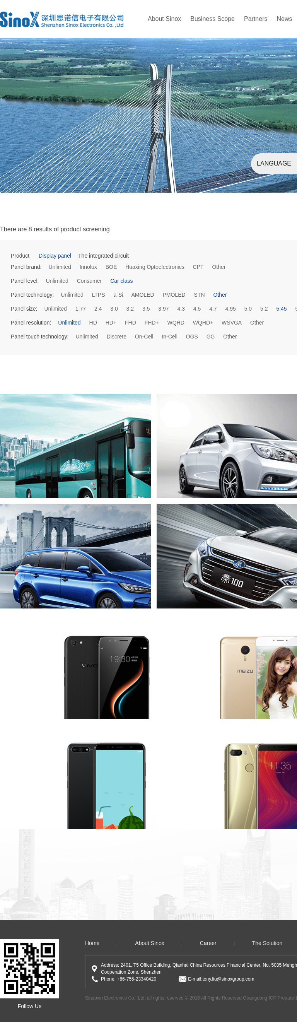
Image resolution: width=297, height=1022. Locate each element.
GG (211, 336)
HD (93, 323)
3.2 (130, 309)
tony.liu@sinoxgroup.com (228, 979)
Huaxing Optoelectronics (154, 267)
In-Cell (169, 336)
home (92, 943)
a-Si (118, 295)
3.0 (114, 309)
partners (255, 18)
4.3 (180, 309)
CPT (198, 267)
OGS (192, 336)
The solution (267, 943)
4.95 (230, 309)
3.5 (146, 309)
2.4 (98, 309)
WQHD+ (203, 323)
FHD (130, 323)
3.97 (163, 309)
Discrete (116, 336)
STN (199, 295)
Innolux (88, 267)
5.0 (248, 309)
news (284, 18)
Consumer (89, 281)
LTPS (98, 295)
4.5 (197, 309)
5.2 (264, 309)
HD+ (111, 323)
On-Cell (144, 336)
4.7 (213, 309)
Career (208, 943)
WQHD (175, 323)
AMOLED (142, 295)
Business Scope (212, 18)
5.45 (281, 309)
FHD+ (152, 323)
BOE (111, 267)
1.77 (80, 309)
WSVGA (232, 323)
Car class (121, 281)
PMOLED (173, 295)
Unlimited (59, 267)
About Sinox (164, 18)
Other (218, 267)
